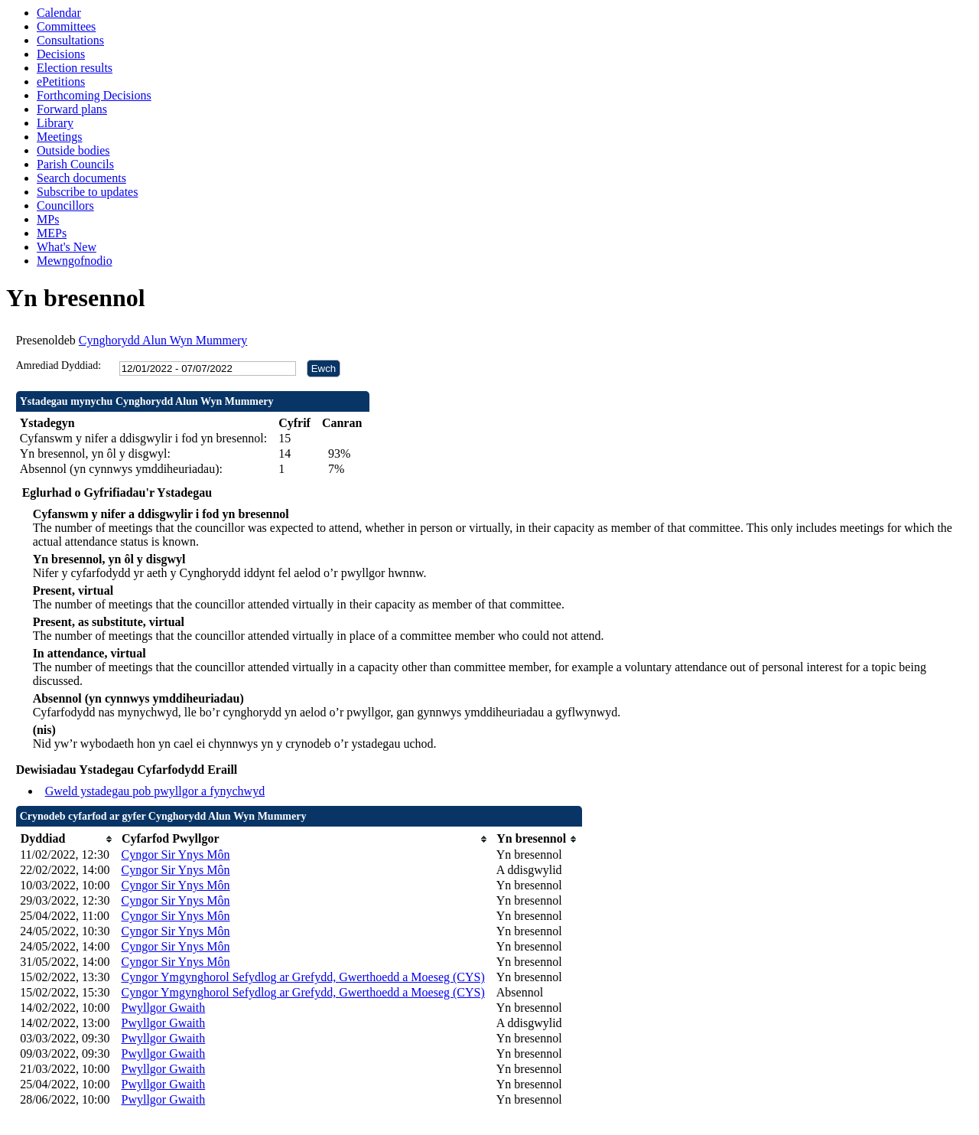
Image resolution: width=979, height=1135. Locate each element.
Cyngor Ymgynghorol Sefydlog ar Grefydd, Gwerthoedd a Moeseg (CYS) (302, 976)
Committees (66, 26)
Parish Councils (75, 164)
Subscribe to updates (87, 191)
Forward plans (72, 109)
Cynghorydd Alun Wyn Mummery (163, 340)
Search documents (81, 177)
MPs (48, 219)
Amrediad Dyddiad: (59, 365)
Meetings (60, 136)
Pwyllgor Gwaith (163, 1007)
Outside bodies (73, 150)
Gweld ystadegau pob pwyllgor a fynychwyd (155, 790)
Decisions (61, 53)
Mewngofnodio (74, 260)
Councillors (65, 205)
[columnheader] (66, 839)
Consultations (70, 40)
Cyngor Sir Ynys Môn (175, 854)
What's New (66, 246)
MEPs (52, 233)
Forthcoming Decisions (94, 95)
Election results (74, 67)
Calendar (59, 12)
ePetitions (61, 81)
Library (55, 122)
